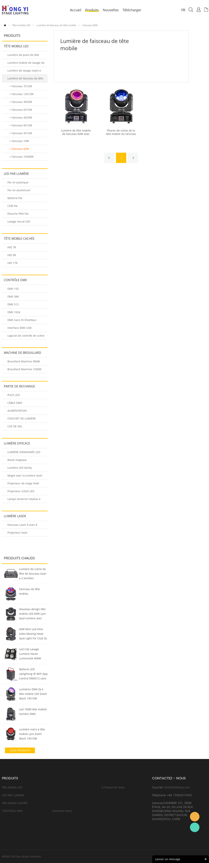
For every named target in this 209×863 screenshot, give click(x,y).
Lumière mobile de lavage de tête (25, 64)
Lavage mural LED (18, 221)
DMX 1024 (13, 312)
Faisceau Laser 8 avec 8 (22, 525)
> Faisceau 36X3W (20, 102)
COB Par (12, 206)
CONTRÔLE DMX (15, 280)
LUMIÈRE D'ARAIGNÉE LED (23, 452)
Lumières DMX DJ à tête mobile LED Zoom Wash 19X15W (33, 693)
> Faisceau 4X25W (20, 117)
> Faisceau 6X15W (20, 109)
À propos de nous (113, 787)
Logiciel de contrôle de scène (25, 335)
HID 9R (11, 255)
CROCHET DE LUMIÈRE (21, 418)
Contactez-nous (62, 811)
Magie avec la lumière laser (25, 475)
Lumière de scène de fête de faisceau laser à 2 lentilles (33, 573)
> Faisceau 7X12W (20, 86)
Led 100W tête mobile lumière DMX (33, 711)
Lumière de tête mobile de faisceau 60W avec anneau (76, 134)
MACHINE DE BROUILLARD (22, 353)
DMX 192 (13, 288)
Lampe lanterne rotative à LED (23, 500)
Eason (194, 816)
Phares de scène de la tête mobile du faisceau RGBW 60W (121, 134)
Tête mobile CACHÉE (19, 238)
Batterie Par (15, 198)
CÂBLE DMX (14, 403)
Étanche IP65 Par (18, 213)
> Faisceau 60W (19, 149)
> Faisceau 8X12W (20, 125)
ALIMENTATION (17, 410)
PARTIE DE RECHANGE (19, 386)
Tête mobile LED (21, 25)
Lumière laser (15, 516)
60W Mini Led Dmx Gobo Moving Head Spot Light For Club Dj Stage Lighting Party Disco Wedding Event (33, 634)
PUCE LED (13, 395)
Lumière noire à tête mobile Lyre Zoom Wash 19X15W (32, 734)
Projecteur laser (17, 532)
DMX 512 (13, 304)
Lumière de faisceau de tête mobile (56, 25)
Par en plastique (17, 182)
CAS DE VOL (14, 426)
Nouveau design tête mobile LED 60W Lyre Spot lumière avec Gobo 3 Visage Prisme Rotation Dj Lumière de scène (33, 614)
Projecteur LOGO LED (20, 491)
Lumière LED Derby (19, 467)
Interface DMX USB (19, 328)
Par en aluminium (18, 190)
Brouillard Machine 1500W (24, 369)
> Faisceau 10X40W (21, 156)
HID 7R (11, 247)
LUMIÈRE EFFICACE (17, 443)
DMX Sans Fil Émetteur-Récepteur (22, 321)
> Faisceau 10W (19, 141)
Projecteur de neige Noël (23, 483)
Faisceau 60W (90, 25)
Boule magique (17, 460)
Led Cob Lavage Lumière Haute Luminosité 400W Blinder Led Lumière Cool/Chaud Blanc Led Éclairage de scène (33, 654)
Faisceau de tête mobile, (29, 591)
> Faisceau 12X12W (21, 94)
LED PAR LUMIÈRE (16, 174)
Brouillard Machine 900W (23, 361)
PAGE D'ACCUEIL (5, 25)
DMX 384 (13, 296)
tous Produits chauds (20, 750)
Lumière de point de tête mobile (23, 56)
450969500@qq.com (177, 787)
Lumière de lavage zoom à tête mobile (24, 72)
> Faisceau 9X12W (20, 133)
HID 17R (12, 263)
